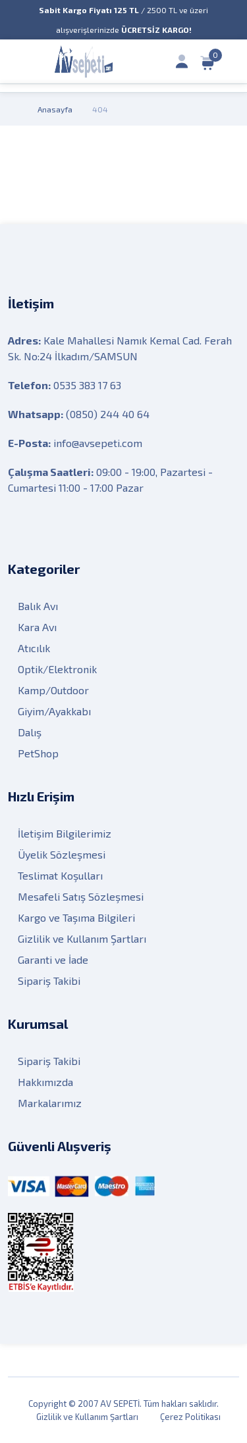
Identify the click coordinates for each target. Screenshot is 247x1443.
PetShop (38, 753)
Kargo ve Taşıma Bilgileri (76, 917)
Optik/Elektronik (57, 669)
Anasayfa (55, 109)
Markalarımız (50, 1103)
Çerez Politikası (190, 1416)
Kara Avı (37, 627)
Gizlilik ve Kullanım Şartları (82, 938)
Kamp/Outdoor (53, 690)
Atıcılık (34, 648)
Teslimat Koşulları (60, 875)
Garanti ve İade (53, 959)
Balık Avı (38, 606)
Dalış (29, 732)
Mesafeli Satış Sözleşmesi (81, 896)
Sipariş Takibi (49, 980)
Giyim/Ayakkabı (54, 711)
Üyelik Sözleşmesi (61, 854)
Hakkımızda (45, 1082)
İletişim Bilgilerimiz (64, 833)
